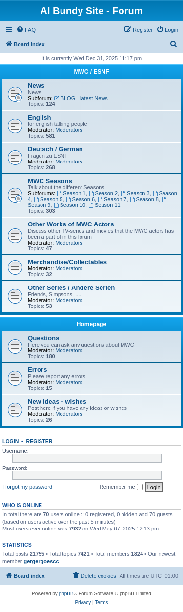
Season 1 (71, 193)
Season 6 (80, 199)
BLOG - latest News (81, 98)
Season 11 (104, 205)
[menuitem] (26, 30)
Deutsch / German (55, 149)
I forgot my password (27, 487)
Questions (43, 338)
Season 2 (103, 193)
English (39, 117)
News (36, 85)
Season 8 (144, 199)
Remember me (121, 487)
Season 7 (112, 199)
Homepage (91, 324)
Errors (37, 369)
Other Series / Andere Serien (71, 287)
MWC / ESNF (91, 71)
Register (39, 441)
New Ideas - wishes (57, 401)
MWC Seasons (50, 180)
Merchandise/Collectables (67, 261)
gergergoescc (41, 561)
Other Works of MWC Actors (71, 224)
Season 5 (48, 199)
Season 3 (135, 193)
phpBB (66, 593)
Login (10, 441)
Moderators (68, 130)
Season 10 (69, 205)
